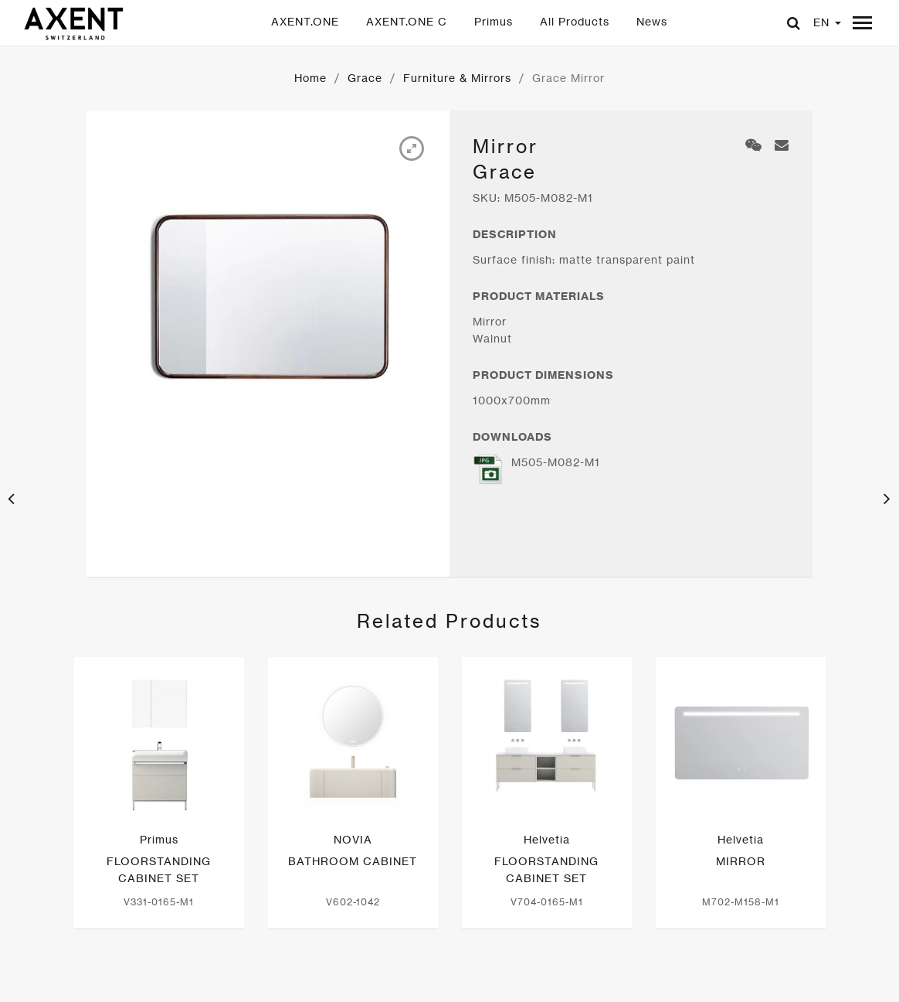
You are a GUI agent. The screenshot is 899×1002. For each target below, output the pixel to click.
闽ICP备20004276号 (264, 979)
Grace (365, 77)
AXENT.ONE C (406, 21)
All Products (574, 21)
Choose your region (636, 979)
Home (310, 77)
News (651, 21)
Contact (368, 979)
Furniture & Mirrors (457, 77)
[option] (268, 291)
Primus (493, 21)
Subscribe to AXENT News (487, 979)
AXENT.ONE (305, 21)
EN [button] (827, 22)
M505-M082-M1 (536, 468)
